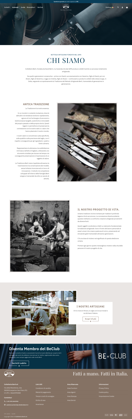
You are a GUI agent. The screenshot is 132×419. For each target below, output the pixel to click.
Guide (23, 7)
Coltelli (7, 7)
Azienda (15, 7)
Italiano (110, 7)
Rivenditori (31, 7)
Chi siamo (7, 414)
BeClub (40, 7)
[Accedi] (122, 7)
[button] (118, 7)
